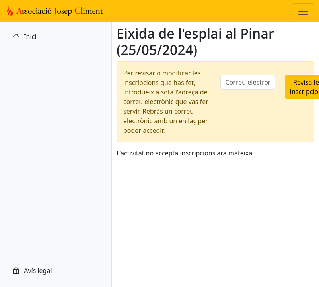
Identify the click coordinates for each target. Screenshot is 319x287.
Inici (24, 36)
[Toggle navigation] (303, 11)
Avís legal (32, 270)
